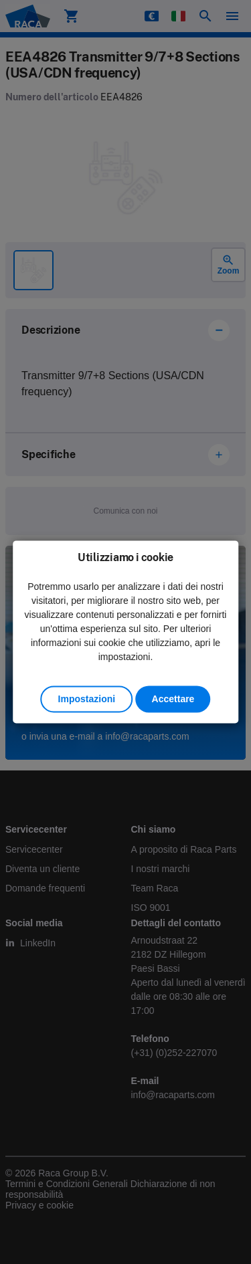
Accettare (173, 699)
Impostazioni (87, 699)
